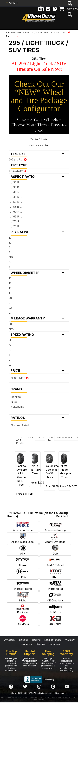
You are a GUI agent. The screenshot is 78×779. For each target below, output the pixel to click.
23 (10, 312)
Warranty (69, 640)
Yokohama (17, 406)
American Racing (55, 526)
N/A (11, 257)
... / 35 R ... (15, 187)
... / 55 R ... (15, 206)
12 (10, 242)
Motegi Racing (23, 585)
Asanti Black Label (22, 538)
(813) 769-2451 (30, 658)
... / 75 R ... (15, 226)
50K (11, 324)
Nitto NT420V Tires (36, 469)
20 (10, 298)
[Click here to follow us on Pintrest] (53, 687)
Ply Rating (39, 232)
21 (10, 302)
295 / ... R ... (18, 159)
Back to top (63, 516)
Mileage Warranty (39, 318)
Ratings (39, 417)
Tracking (36, 640)
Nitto (14, 401)
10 (10, 237)
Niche (22, 597)
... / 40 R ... (15, 192)
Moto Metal (55, 585)
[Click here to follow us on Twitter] (25, 687)
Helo (22, 573)
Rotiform (55, 608)
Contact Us (54, 644)
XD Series (55, 620)
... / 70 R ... (15, 221)
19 (10, 293)
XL (10, 267)
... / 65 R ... (15, 216)
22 (10, 307)
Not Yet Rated (20, 425)
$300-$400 (20, 378)
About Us (40, 644)
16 (10, 278)
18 (10, 288)
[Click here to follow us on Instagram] (39, 687)
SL (10, 262)
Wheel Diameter (39, 272)
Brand (39, 389)
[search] (69, 14)
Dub (55, 550)
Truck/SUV (17, 171)
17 (10, 283)
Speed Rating (39, 334)
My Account (9, 640)
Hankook (16, 396)
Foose (22, 561)
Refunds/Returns (52, 640)
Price (39, 370)
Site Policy (26, 644)
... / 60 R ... (15, 211)
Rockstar (22, 608)
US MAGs (22, 620)
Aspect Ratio (39, 176)
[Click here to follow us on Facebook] (11, 687)
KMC (55, 573)
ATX (22, 550)
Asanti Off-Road (55, 538)
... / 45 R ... (15, 197)
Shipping (23, 640)
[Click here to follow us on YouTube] (67, 687)
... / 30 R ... (15, 182)
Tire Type (39, 165)
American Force (23, 526)
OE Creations (55, 597)
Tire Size (39, 154)
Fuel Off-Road (55, 561)
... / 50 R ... (15, 201)
